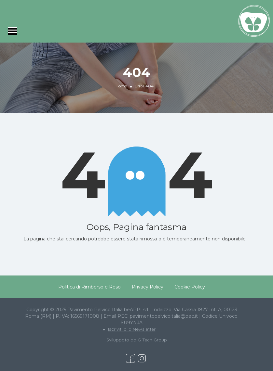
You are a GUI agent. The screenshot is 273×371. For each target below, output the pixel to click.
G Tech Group (152, 340)
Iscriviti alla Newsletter (132, 329)
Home (121, 85)
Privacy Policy (147, 287)
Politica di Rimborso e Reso (89, 287)
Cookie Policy (189, 287)
